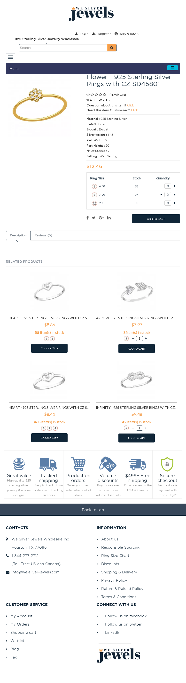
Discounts (110, 564)
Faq (13, 657)
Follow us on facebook (126, 616)
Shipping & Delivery (119, 572)
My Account (21, 616)
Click (130, 105)
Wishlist (17, 640)
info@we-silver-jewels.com (33, 572)
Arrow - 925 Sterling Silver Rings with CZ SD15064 (136, 318)
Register (101, 34)
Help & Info (127, 34)
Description (18, 235)
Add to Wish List (98, 100)
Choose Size (49, 348)
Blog (14, 649)
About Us (109, 539)
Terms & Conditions (118, 597)
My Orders (19, 624)
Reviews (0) (43, 235)
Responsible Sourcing (120, 547)
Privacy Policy (114, 580)
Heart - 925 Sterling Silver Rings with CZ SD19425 (49, 407)
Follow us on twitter (123, 624)
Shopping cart (23, 632)
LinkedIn (112, 632)
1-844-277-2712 (22, 555)
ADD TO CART (156, 219)
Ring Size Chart (115, 555)
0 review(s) (117, 95)
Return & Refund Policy (122, 588)
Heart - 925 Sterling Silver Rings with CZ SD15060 (49, 318)
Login (81, 34)
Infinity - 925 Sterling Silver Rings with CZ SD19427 (136, 407)
